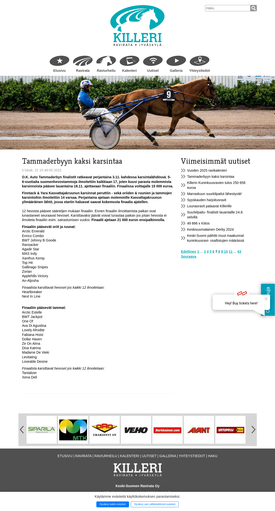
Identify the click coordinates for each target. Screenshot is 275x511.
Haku (212, 456)
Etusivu (59, 71)
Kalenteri (129, 71)
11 (231, 252)
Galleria (176, 71)
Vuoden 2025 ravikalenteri (207, 170)
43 (239, 252)
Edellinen (188, 252)
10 (226, 252)
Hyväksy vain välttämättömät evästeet (154, 504)
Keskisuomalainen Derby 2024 (210, 229)
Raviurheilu (106, 71)
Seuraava (188, 256)
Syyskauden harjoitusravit (206, 200)
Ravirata (82, 71)
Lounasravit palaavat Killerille (209, 206)
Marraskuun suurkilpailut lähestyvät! (214, 194)
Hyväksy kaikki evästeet (113, 504)
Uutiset (153, 71)
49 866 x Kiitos (198, 223)
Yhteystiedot (199, 71)
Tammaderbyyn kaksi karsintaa (210, 177)
